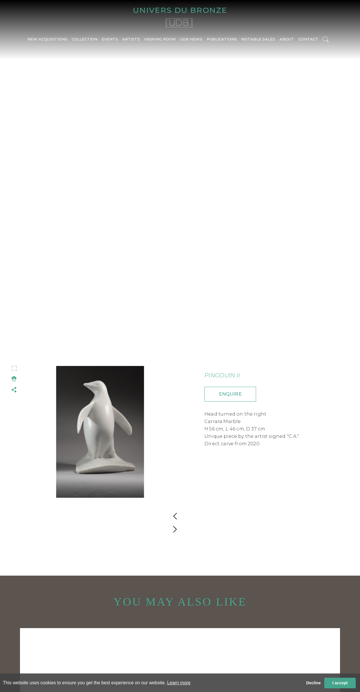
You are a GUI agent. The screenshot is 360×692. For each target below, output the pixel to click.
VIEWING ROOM (160, 39)
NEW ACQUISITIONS (47, 39)
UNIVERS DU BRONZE (180, 10)
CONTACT (308, 39)
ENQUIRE (230, 394)
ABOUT (286, 39)
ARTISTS (131, 39)
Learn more (178, 682)
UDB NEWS (191, 39)
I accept (340, 683)
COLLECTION (84, 39)
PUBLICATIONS (222, 39)
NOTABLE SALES (258, 39)
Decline (313, 683)
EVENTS (110, 39)
